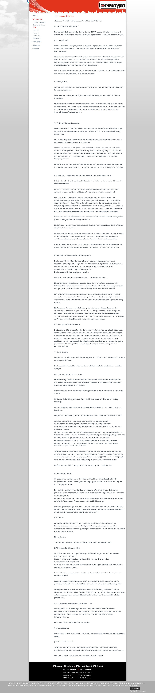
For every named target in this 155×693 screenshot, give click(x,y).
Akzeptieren (135, 688)
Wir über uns (37, 19)
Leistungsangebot (39, 22)
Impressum (37, 36)
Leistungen (37, 41)
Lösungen (36, 45)
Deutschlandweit (39, 25)
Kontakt (35, 33)
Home (35, 15)
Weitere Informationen (138, 691)
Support (36, 49)
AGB (34, 28)
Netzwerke (36, 38)
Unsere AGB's (64, 16)
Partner (35, 30)
